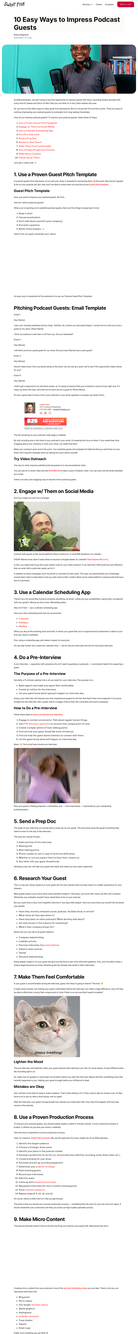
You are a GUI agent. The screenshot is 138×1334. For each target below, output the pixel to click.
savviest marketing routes (75, 1288)
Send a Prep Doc (28, 138)
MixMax (23, 626)
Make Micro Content (30, 154)
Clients (99, 4)
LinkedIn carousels (29, 1316)
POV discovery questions (36, 723)
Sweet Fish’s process (40, 1138)
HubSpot (23, 622)
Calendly (24, 618)
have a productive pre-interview (47, 714)
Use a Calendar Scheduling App (36, 130)
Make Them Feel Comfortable (35, 146)
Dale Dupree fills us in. (98, 559)
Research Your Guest (30, 142)
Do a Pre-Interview (29, 134)
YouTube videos (39, 1304)
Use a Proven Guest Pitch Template (38, 123)
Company (109, 4)
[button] (87, 4)
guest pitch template (99, 184)
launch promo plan (46, 1182)
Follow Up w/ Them (29, 157)
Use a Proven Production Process (37, 150)
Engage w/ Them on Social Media (37, 126)
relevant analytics (35, 1189)
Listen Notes (51, 945)
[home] (14, 4)
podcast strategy (45, 1166)
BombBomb (54, 470)
